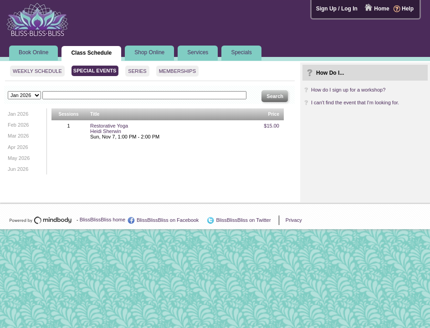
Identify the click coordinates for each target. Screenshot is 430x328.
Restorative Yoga (109, 125)
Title (94, 114)
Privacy (294, 220)
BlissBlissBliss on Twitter (243, 220)
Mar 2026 (18, 135)
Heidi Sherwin (105, 131)
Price (273, 114)
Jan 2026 (18, 114)
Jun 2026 (18, 169)
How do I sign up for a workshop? (348, 89)
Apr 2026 (18, 147)
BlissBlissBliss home (102, 219)
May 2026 (19, 158)
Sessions (69, 114)
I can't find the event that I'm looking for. (355, 102)
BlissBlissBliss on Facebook (168, 220)
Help (408, 8)
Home (381, 8)
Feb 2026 (18, 125)
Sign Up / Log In (337, 8)
